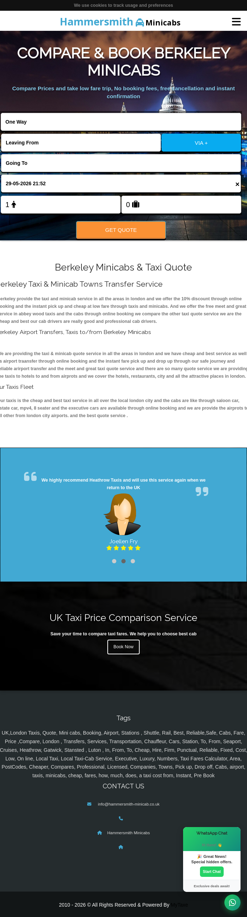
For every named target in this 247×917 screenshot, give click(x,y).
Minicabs (120, 21)
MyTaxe (179, 905)
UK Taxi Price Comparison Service (123, 617)
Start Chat (212, 871)
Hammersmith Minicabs (128, 833)
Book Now (123, 646)
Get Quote (121, 230)
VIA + (201, 143)
